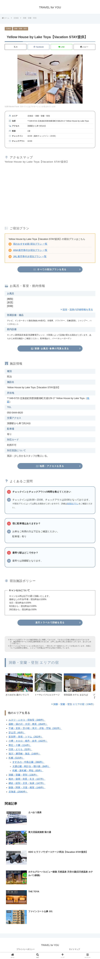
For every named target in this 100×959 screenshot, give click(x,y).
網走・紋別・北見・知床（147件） (27, 784)
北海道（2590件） (18, 793)
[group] (19, 688)
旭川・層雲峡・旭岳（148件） (25, 754)
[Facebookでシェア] (38, 47)
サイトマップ (74, 951)
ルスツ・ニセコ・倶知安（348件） (27, 721)
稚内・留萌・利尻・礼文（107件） (27, 780)
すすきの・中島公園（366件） (28, 763)
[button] (84, 47)
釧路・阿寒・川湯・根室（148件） (27, 788)
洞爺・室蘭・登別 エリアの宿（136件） (74, 705)
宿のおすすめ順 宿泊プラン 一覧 (30, 244)
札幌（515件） (16, 759)
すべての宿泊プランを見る (50, 269)
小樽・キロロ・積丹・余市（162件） (28, 742)
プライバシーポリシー (25, 951)
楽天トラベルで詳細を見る (50, 623)
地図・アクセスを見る (50, 467)
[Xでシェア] (15, 47)
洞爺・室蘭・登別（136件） (23, 776)
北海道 (8, 29)
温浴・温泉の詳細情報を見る (78, 310)
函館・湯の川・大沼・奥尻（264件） (28, 725)
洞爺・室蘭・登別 (20, 29)
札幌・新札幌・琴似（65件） (27, 771)
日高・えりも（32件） (20, 750)
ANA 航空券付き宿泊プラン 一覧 (30, 250)
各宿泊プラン (73, 504)
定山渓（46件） (17, 733)
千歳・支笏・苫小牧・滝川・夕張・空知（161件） (35, 729)
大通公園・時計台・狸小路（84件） (31, 767)
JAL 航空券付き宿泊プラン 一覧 (29, 256)
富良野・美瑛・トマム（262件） (26, 737)
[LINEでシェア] (61, 47)
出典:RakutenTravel (12, 107)
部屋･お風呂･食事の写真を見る (50, 349)
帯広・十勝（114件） (20, 746)
